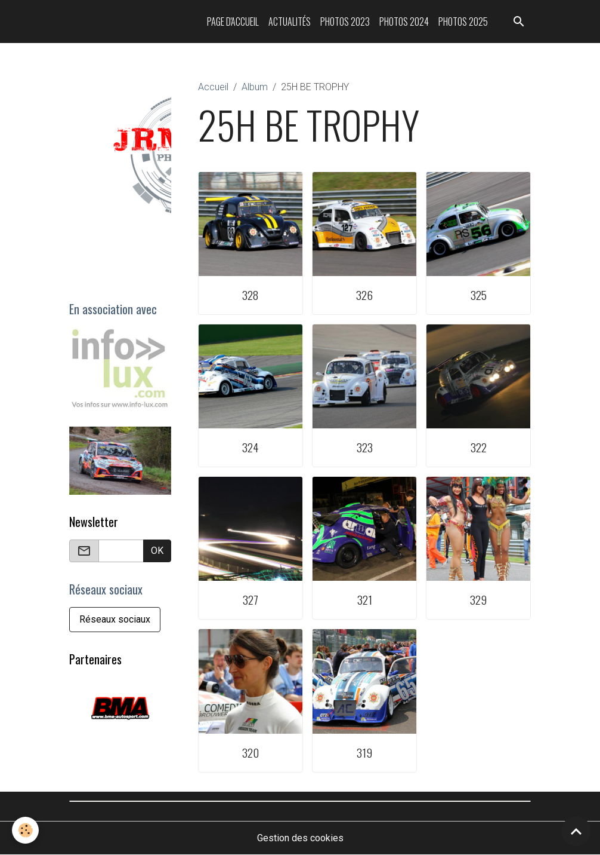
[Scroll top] (576, 831)
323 (365, 447)
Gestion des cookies (300, 838)
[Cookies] (25, 830)
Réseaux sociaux (114, 619)
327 (250, 599)
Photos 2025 (463, 21)
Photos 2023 (345, 21)
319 (364, 752)
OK (157, 550)
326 (364, 295)
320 (250, 752)
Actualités (289, 21)
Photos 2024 (404, 21)
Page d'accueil (233, 21)
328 (250, 295)
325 (479, 295)
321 (364, 599)
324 (250, 447)
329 (478, 599)
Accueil (213, 87)
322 (479, 447)
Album (255, 87)
